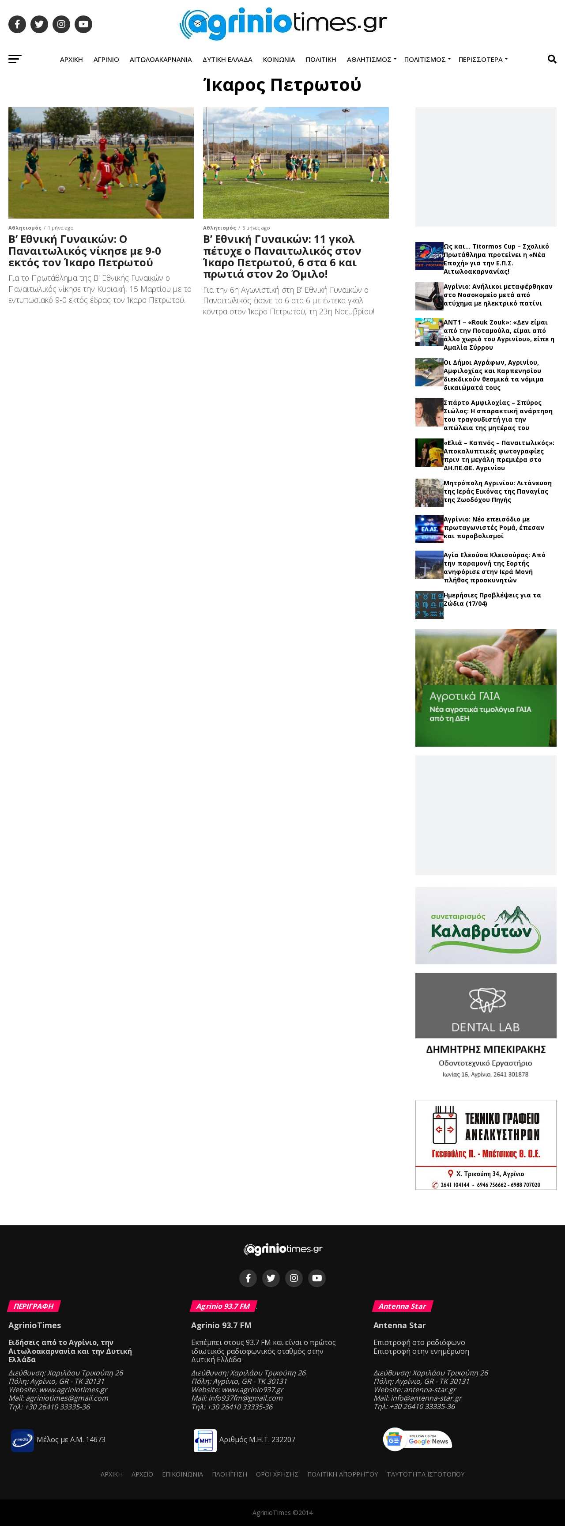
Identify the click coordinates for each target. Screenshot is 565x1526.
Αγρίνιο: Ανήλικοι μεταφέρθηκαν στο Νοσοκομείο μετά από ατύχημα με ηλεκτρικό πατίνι (498, 294)
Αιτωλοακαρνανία (161, 59)
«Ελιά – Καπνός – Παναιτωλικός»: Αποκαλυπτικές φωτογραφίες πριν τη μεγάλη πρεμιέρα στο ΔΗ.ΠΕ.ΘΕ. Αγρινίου (499, 455)
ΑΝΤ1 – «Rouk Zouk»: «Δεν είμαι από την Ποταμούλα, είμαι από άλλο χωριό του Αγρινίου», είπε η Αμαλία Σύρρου (499, 334)
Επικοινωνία (182, 1474)
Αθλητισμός (369, 59)
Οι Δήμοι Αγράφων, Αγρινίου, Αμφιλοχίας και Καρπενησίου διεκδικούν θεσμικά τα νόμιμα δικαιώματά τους (494, 375)
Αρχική (71, 59)
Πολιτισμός (425, 59)
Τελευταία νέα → (485, 238)
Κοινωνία (279, 59)
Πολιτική (321, 59)
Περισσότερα (481, 59)
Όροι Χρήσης (277, 1474)
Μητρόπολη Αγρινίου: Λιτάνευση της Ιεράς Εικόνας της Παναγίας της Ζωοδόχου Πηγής (498, 491)
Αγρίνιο (106, 59)
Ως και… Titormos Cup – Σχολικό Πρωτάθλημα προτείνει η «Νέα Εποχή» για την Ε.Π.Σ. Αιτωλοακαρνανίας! (496, 259)
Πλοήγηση (229, 1474)
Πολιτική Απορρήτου (342, 1474)
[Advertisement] (486, 166)
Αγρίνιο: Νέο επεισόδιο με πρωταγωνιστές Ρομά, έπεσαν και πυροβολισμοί (494, 527)
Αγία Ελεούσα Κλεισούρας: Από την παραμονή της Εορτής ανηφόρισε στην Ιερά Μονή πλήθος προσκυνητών (495, 567)
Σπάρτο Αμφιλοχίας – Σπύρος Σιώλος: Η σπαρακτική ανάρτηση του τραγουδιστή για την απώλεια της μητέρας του (498, 415)
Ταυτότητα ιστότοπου (425, 1474)
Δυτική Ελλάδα (227, 59)
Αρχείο (142, 1474)
